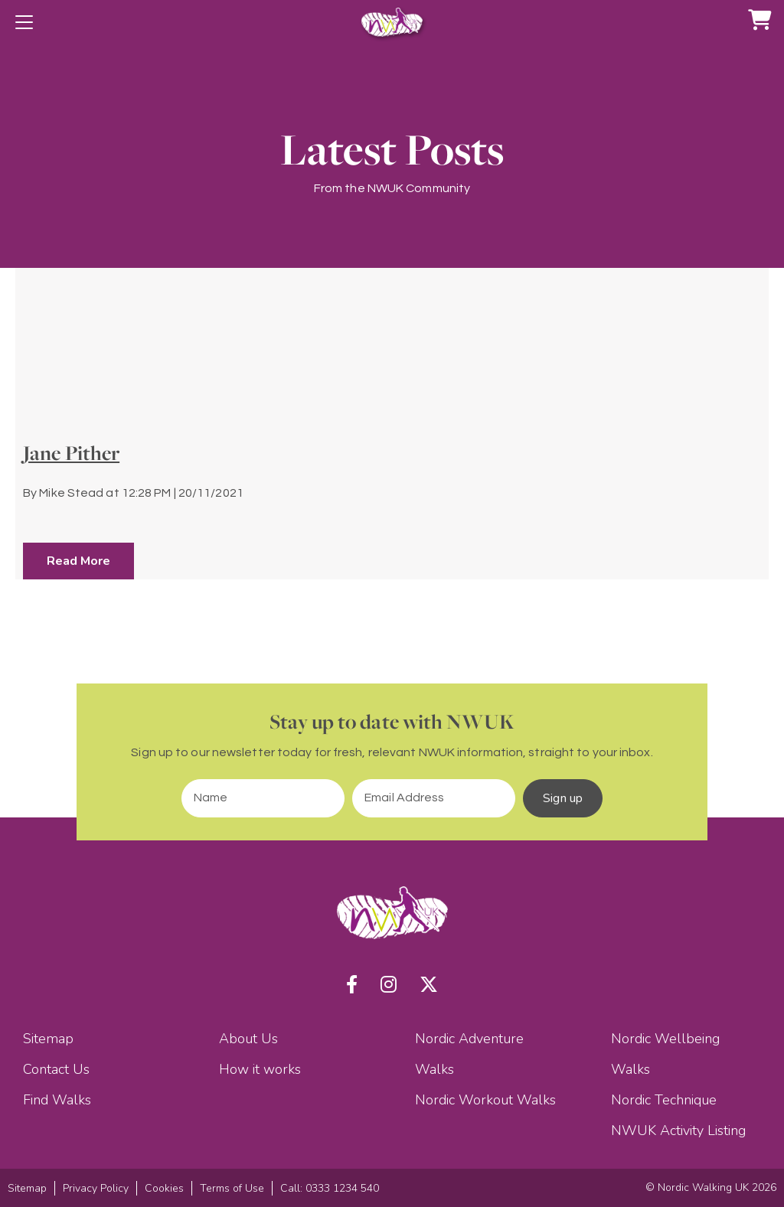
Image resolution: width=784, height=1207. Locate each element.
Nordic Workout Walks (485, 1100)
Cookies (164, 1188)
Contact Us (56, 1069)
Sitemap (48, 1038)
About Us (248, 1038)
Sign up (563, 798)
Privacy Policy (96, 1188)
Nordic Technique (664, 1100)
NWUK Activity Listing (678, 1130)
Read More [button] (78, 561)
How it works (260, 1069)
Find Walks (57, 1100)
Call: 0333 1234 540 (329, 1188)
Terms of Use (232, 1188)
